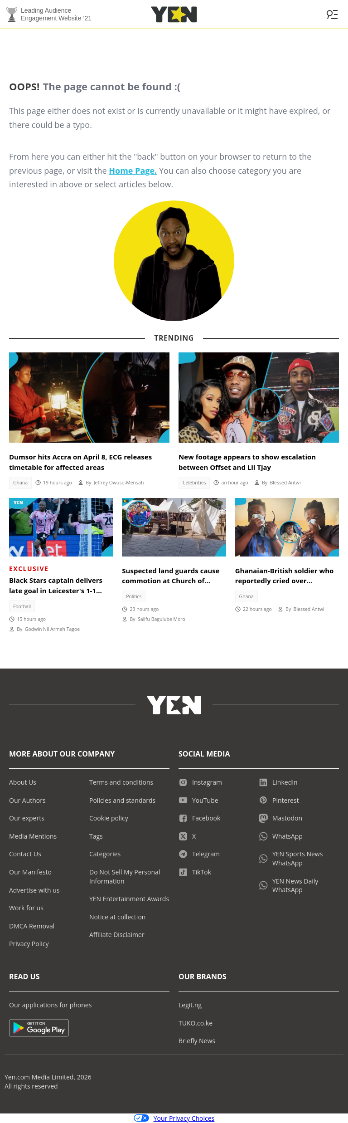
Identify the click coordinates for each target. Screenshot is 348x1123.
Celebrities (194, 482)
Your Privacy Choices (174, 1118)
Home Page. (133, 170)
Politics (133, 596)
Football (22, 606)
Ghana (20, 482)
